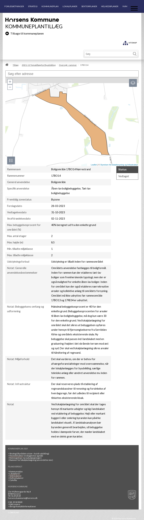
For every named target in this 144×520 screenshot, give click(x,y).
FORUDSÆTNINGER (14, 6)
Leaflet (94, 165)
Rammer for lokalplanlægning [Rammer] (22, 460)
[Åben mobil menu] (134, 9)
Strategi (13, 453)
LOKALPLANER (70, 6)
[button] (9, 81)
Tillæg (15, 65)
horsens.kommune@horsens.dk (22, 498)
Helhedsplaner (16, 478)
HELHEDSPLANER (109, 6)
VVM (124, 6)
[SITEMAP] (130, 42)
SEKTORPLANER (89, 6)
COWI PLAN (13, 512)
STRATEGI (32, 6)
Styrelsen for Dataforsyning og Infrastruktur (119, 165)
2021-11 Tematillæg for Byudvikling (38, 65)
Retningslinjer (16, 458)
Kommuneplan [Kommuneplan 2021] (16, 471)
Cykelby (13, 480)
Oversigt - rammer (68, 65)
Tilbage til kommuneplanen (24, 33)
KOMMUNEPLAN (50, 6)
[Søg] (108, 54)
